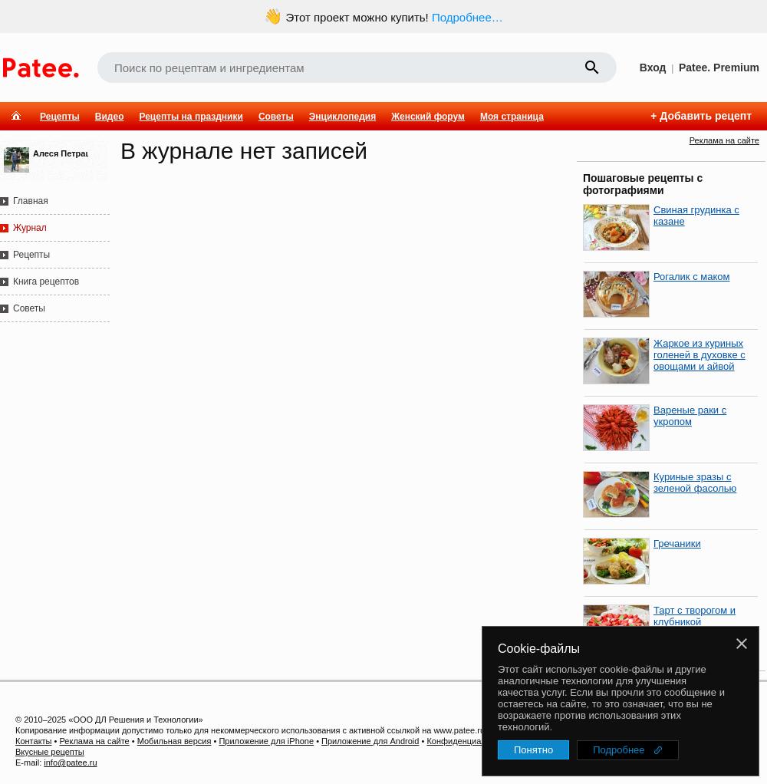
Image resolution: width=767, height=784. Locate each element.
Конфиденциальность (469, 741)
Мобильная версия (174, 741)
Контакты (33, 741)
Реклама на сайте (724, 140)
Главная (30, 201)
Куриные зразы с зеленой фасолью (694, 482)
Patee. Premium (719, 67)
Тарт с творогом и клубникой (694, 616)
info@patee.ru (70, 762)
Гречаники (677, 543)
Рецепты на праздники (190, 116)
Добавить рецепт (706, 116)
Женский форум (428, 116)
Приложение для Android (370, 741)
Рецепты (60, 116)
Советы (276, 116)
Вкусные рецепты (49, 751)
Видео (109, 116)
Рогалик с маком (691, 276)
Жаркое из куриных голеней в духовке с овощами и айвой (699, 355)
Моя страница (512, 116)
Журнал (30, 227)
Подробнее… (467, 17)
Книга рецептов (46, 281)
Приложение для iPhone (266, 741)
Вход (653, 67)
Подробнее (618, 750)
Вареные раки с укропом (689, 415)
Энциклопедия (342, 116)
